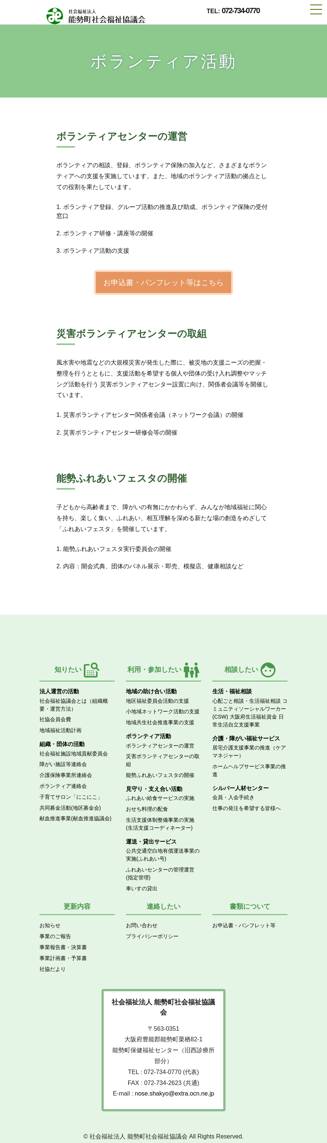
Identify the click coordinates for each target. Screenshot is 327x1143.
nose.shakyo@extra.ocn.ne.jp (174, 1093)
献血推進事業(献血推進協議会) (75, 818)
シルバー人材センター (240, 788)
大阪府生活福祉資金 (253, 717)
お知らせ (50, 925)
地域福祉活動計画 (60, 730)
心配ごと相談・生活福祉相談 (246, 701)
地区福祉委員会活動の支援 (157, 701)
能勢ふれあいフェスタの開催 (160, 775)
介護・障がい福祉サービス (246, 738)
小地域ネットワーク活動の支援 (163, 711)
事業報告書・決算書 (63, 947)
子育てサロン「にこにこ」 (71, 797)
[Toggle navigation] (315, 9)
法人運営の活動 (59, 691)
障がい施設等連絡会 (63, 764)
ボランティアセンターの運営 (160, 746)
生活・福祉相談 (232, 691)
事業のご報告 (55, 936)
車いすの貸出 (141, 888)
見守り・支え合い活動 (154, 789)
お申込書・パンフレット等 (244, 925)
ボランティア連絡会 (63, 786)
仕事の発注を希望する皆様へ (246, 808)
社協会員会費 (55, 719)
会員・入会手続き (233, 797)
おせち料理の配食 (147, 809)
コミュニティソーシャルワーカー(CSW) (250, 709)
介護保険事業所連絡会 (65, 775)
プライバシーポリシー (152, 936)
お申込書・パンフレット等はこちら (163, 282)
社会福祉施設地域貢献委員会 (73, 754)
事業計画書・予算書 (63, 958)
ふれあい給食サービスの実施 (160, 798)
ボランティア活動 (148, 736)
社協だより (52, 969)
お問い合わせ (141, 925)
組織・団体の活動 (62, 744)
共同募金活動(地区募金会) (70, 808)
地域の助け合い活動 (151, 691)
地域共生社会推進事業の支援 (160, 722)
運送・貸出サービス (151, 841)
